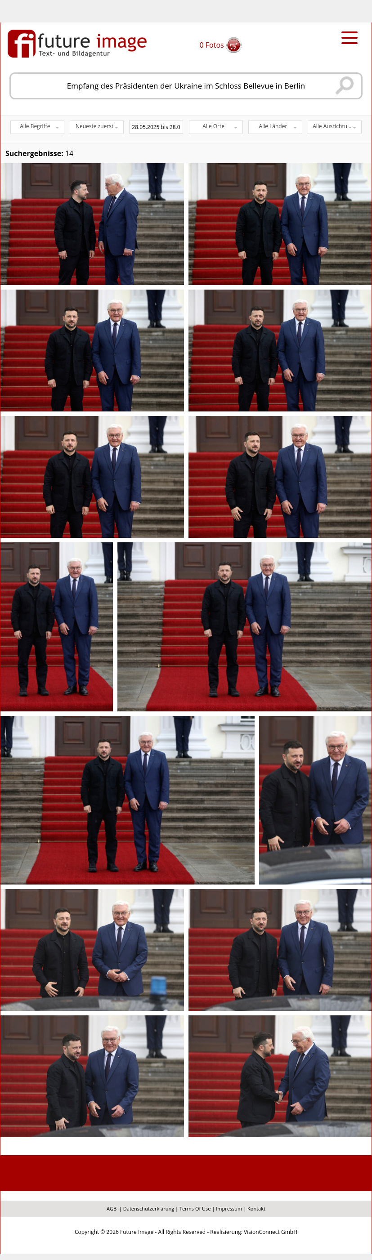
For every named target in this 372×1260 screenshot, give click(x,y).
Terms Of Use (195, 1208)
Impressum (229, 1208)
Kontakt (256, 1208)
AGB (112, 1208)
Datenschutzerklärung (148, 1208)
